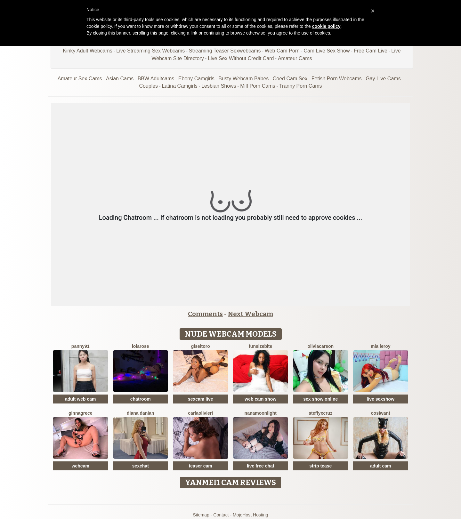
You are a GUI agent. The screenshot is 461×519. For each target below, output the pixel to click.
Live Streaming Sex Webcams (150, 50)
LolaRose (140, 346)
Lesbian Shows (218, 86)
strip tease (320, 465)
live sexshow (380, 399)
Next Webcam (250, 314)
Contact (221, 514)
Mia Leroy (380, 346)
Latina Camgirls (180, 86)
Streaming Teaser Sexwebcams (225, 50)
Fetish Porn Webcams (336, 78)
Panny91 (80, 346)
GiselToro (200, 346)
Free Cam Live (370, 50)
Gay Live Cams (383, 78)
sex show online (320, 399)
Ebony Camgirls (196, 78)
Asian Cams (119, 78)
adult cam (380, 465)
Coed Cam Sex (290, 78)
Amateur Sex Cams (80, 78)
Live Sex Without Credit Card (241, 58)
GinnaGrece (81, 413)
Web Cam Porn (282, 50)
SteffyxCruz (320, 413)
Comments (205, 314)
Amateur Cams (295, 58)
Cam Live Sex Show (326, 50)
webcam (80, 465)
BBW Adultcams (156, 78)
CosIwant (380, 413)
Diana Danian (140, 413)
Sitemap (201, 514)
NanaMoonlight (261, 413)
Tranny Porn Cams (300, 86)
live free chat (260, 465)
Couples (148, 86)
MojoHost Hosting (250, 514)
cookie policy (326, 26)
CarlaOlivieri (200, 413)
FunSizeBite (260, 346)
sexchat (140, 465)
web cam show (260, 399)
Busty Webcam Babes (243, 78)
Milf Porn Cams (257, 86)
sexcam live (200, 399)
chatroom (140, 399)
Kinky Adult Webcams (87, 50)
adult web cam (80, 399)
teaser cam (200, 465)
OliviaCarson (320, 346)
